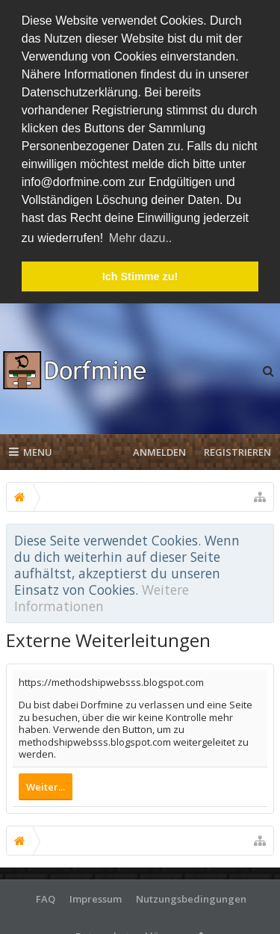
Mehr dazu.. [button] (140, 238)
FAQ (45, 896)
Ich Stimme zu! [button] (140, 276)
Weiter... (45, 784)
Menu (30, 449)
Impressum (95, 896)
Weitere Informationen (101, 595)
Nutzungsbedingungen (191, 896)
